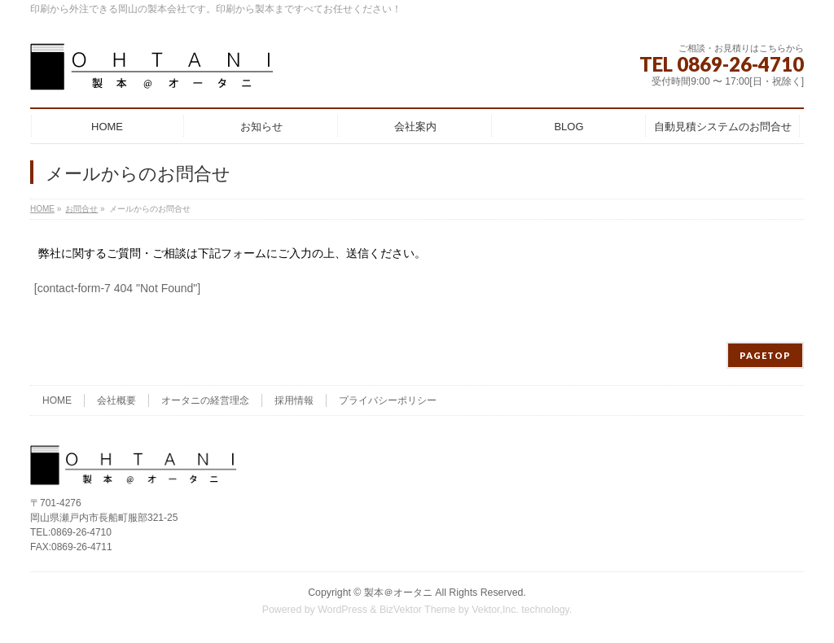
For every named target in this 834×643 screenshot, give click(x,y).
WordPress (342, 609)
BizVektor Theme (418, 609)
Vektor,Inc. (495, 609)
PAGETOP (765, 355)
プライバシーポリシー (388, 400)
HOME (57, 400)
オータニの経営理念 (205, 400)
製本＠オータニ (398, 592)
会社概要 (116, 400)
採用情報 (294, 400)
